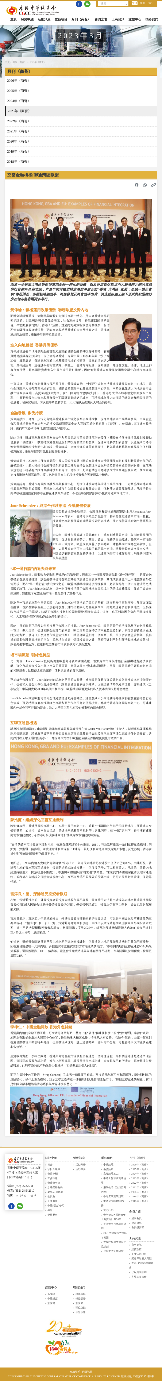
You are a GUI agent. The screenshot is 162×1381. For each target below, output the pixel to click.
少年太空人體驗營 (113, 1251)
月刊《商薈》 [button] (81, 19)
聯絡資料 (81, 1294)
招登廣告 (81, 1298)
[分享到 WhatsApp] (145, 185)
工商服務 (52, 1201)
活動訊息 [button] (44, 19)
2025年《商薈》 (19, 91)
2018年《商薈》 (19, 162)
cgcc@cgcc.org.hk (25, 1195)
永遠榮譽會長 (55, 1187)
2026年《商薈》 (19, 81)
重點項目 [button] (61, 19)
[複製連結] (153, 185)
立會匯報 (52, 1178)
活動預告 (81, 1164)
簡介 (50, 1164)
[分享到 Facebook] (136, 185)
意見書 (51, 1303)
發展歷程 (52, 1214)
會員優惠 (136, 1223)
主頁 (13, 19)
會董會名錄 (53, 1182)
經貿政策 (136, 1249)
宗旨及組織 (53, 1169)
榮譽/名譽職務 (55, 1192)
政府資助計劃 (139, 1272)
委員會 (51, 1196)
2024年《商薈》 (19, 101)
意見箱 (79, 1303)
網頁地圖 (87, 1371)
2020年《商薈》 (19, 142)
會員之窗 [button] (101, 19)
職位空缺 (81, 1307)
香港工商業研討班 (113, 1196)
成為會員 (136, 1218)
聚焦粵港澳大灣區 (141, 1258)
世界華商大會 (139, 1276)
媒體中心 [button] (134, 19)
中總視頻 (52, 1298)
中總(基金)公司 (55, 1205)
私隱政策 (81, 1312)
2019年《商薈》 (19, 152)
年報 (50, 1210)
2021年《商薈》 (19, 132)
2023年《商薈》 (38, 62)
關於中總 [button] (27, 19)
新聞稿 (51, 1294)
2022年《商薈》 (19, 121)
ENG (150, 3)
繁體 (134, 3)
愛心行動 (108, 1210)
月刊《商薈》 (20, 62)
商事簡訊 (136, 1244)
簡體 (142, 3)
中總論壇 (108, 1164)
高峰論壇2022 (111, 1173)
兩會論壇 (108, 1169)
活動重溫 (81, 1169)
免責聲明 (75, 1371)
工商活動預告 (139, 1254)
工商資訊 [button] (118, 19)
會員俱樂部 (137, 1227)
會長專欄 (52, 1173)
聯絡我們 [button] (151, 19)
